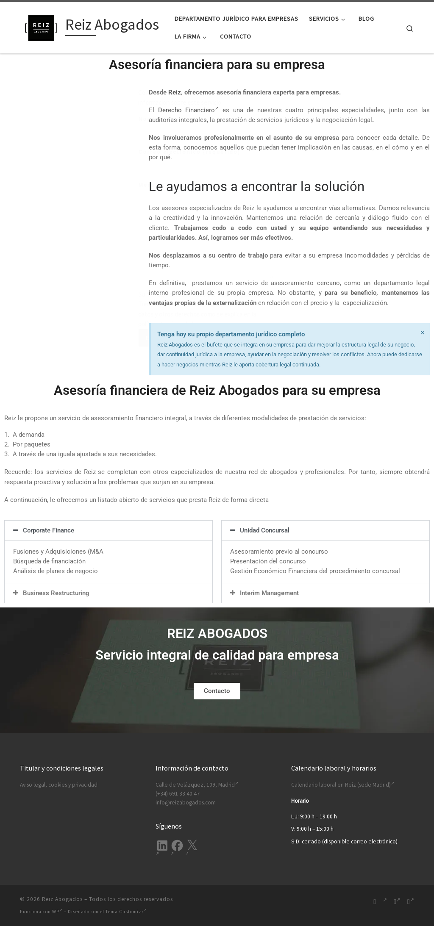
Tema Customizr (126, 912)
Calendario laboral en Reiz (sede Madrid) (342, 784)
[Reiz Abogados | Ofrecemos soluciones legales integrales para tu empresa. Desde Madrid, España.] (41, 26)
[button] (108, 530)
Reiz (174, 92)
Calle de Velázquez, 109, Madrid (197, 784)
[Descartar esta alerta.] (422, 332)
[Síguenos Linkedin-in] (385, 901)
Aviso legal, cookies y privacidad (58, 784)
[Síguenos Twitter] (410, 901)
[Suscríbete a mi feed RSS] (374, 901)
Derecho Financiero (188, 110)
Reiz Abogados (62, 899)
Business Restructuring (56, 593)
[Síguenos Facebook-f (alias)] (397, 901)
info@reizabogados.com (186, 802)
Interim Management (269, 593)
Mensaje (81, 230)
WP (57, 912)
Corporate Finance (48, 530)
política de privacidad (40, 324)
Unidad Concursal (264, 530)
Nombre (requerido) (81, 127)
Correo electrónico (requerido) (81, 160)
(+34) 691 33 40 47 (178, 793)
